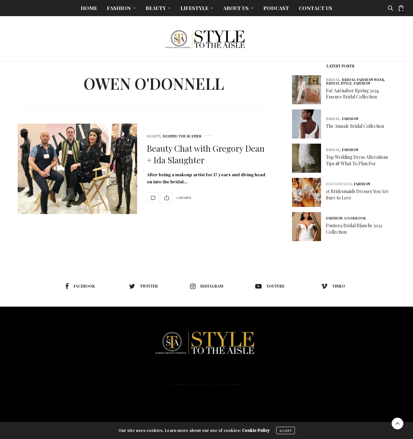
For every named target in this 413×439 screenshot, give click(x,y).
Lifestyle (194, 8)
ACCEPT (285, 430)
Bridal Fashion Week (363, 79)
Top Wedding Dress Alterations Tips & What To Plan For (357, 160)
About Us (236, 8)
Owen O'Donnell (154, 83)
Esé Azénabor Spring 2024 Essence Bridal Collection (352, 93)
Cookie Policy (256, 430)
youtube (270, 286)
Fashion (119, 8)
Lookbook (355, 218)
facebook (80, 286)
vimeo (333, 286)
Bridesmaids (339, 184)
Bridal (333, 79)
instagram (206, 286)
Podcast (276, 8)
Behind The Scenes (182, 136)
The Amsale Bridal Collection (355, 126)
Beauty (156, 8)
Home (89, 8)
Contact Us (315, 8)
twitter (143, 286)
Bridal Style (339, 83)
